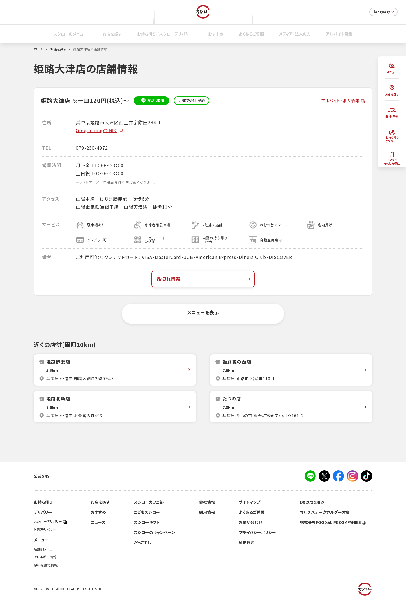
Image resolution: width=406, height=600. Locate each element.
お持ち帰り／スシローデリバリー (165, 34)
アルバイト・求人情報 (340, 100)
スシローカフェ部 (149, 502)
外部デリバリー (45, 529)
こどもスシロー (147, 512)
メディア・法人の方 (295, 34)
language (384, 11)
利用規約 (247, 542)
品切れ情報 (204, 278)
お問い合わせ (250, 522)
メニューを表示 (203, 312)
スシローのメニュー (70, 34)
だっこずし (142, 542)
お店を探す (112, 34)
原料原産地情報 (46, 565)
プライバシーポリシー (257, 532)
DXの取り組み (312, 502)
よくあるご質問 (251, 34)
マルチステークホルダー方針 (325, 512)
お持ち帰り (43, 502)
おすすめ (215, 34)
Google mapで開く (100, 130)
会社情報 (207, 502)
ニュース (98, 522)
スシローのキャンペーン (154, 532)
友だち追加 (151, 100)
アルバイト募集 (339, 34)
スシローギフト (147, 522)
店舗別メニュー (45, 549)
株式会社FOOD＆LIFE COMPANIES (333, 522)
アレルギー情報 (45, 556)
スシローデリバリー (50, 521)
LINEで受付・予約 (191, 100)
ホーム (38, 49)
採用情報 (207, 512)
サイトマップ (249, 502)
